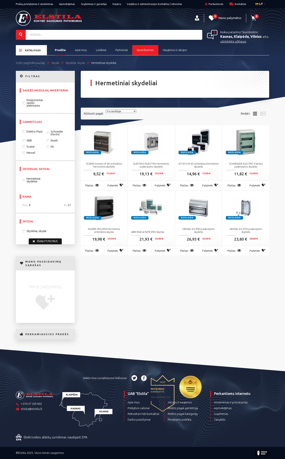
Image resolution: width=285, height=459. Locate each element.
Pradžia (60, 50)
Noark (54, 140)
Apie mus (81, 50)
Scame (31, 146)
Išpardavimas (145, 50)
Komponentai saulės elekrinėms (35, 103)
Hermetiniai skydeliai (33, 180)
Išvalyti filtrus (45, 241)
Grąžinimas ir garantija (94, 4)
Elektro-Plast (35, 131)
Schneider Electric (57, 133)
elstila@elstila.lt (29, 409)
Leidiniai (101, 50)
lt (259, 4)
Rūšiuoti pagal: (94, 113)
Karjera (117, 4)
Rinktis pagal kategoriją (183, 413)
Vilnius (256, 36)
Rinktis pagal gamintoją (183, 408)
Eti (52, 146)
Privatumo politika (179, 419)
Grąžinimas (221, 413)
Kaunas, (227, 36)
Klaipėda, (242, 36)
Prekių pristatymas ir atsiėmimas (34, 4)
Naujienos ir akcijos (175, 50)
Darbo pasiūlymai (139, 419)
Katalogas (30, 50)
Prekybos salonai (138, 408)
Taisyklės (220, 419)
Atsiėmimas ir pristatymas (231, 402)
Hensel (31, 152)
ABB (29, 140)
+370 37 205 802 (29, 404)
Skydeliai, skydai (36, 231)
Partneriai (121, 50)
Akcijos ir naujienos (180, 402)
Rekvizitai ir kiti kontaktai (143, 413)
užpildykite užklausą (233, 41)
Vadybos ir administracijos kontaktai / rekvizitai (154, 4)
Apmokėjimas (67, 4)
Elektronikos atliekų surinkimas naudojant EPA (51, 437)
